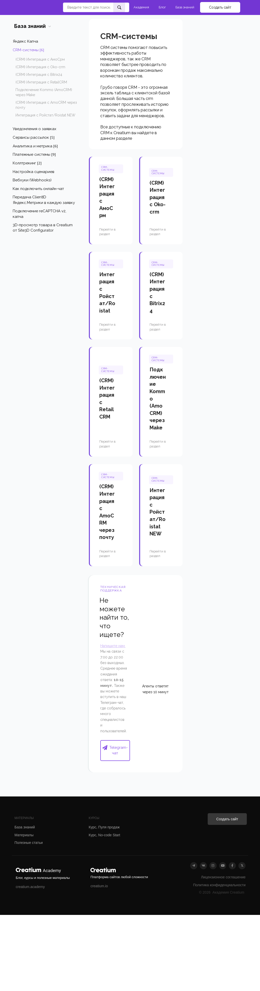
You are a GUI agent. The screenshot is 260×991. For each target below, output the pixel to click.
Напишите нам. (112, 646)
